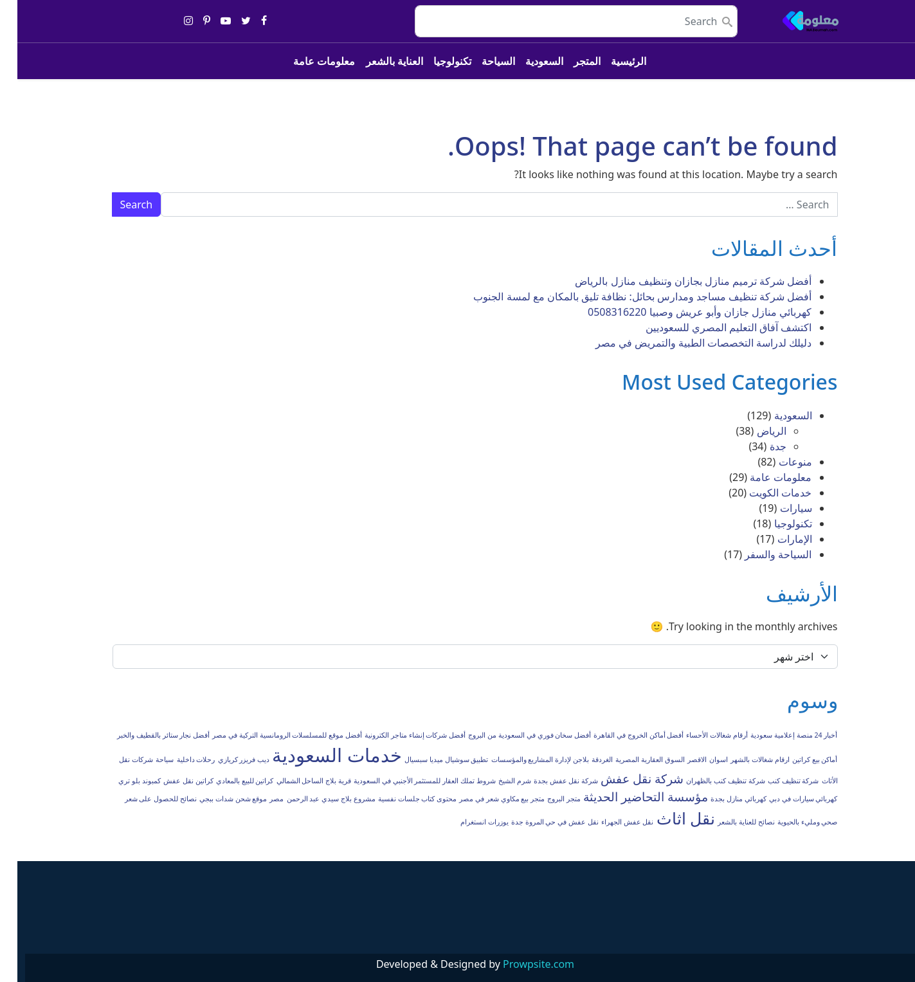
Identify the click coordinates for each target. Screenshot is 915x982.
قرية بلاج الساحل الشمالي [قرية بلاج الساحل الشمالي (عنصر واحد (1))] (296, 780)
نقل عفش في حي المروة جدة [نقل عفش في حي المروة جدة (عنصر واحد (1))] (537, 821)
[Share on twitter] (228, 21)
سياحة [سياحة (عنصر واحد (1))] (147, 759)
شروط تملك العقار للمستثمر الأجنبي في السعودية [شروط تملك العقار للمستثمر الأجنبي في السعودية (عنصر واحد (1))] (407, 780)
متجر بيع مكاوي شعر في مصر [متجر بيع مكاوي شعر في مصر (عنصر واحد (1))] (484, 798)
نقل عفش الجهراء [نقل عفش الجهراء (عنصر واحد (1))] (610, 821)
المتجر (569, 61)
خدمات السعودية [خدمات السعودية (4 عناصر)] (320, 755)
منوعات (778, 462)
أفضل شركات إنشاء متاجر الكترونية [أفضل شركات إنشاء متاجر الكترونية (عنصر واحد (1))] (397, 735)
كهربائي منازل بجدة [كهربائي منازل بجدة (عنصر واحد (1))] (721, 798)
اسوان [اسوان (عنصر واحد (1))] (701, 759)
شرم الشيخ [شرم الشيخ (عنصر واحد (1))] (497, 780)
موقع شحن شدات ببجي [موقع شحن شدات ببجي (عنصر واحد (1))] (215, 798)
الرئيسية (611, 61)
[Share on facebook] (246, 21)
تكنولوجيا (435, 61)
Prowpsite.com (521, 964)
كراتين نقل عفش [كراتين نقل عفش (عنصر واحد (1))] (171, 780)
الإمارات (777, 539)
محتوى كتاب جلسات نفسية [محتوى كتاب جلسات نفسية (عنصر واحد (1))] (400, 798)
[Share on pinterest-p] (189, 21)
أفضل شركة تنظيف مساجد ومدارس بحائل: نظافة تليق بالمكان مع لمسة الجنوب (625, 296)
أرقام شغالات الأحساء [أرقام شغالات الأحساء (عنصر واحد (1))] (699, 735)
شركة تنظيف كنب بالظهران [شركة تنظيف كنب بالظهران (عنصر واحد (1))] (708, 780)
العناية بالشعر (377, 61)
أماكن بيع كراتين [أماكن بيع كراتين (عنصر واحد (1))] (797, 759)
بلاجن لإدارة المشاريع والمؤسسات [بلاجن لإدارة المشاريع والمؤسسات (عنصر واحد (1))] (523, 759)
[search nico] (558, 21)
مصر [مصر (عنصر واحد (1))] (259, 798)
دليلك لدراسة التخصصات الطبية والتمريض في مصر (686, 343)
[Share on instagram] (171, 21)
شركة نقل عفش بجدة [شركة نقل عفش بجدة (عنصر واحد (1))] (548, 780)
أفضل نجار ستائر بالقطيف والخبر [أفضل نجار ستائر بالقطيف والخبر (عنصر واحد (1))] (146, 735)
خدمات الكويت (763, 493)
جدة (760, 446)
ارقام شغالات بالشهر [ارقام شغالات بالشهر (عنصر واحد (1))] (742, 759)
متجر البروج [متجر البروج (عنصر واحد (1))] (546, 798)
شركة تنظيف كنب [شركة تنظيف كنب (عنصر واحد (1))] (776, 780)
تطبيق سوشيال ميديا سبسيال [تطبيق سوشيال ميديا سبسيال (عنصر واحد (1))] (429, 759)
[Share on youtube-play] (208, 21)
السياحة (481, 61)
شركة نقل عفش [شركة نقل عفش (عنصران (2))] (624, 778)
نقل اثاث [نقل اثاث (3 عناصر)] (668, 818)
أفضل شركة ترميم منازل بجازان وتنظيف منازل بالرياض (675, 281)
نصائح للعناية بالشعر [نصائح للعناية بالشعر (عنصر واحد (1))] (728, 821)
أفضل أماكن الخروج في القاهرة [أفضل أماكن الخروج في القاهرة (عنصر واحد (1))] (621, 735)
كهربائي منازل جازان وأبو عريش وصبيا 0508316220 (682, 312)
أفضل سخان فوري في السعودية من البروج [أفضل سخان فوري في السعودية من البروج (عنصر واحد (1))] (512, 735)
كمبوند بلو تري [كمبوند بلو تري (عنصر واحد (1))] (122, 780)
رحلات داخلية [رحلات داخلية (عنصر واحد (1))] (178, 759)
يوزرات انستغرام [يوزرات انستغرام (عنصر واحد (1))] (467, 821)
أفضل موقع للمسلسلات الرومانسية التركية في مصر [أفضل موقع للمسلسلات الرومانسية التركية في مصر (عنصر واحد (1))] (270, 735)
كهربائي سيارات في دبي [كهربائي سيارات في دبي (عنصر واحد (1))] (786, 798)
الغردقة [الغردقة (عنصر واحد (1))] (584, 759)
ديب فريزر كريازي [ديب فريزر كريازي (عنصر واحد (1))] (227, 759)
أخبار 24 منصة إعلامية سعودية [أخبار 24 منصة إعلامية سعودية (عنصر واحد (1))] (776, 735)
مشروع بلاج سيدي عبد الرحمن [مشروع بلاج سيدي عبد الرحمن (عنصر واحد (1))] (313, 798)
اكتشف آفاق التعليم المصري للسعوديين (711, 327)
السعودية (527, 61)
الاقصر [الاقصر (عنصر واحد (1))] (679, 759)
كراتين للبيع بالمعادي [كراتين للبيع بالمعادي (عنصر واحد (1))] (228, 780)
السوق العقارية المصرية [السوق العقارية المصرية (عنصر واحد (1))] (632, 759)
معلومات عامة (307, 61)
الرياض (754, 431)
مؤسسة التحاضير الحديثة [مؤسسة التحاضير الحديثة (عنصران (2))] (628, 796)
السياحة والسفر (760, 554)
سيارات (779, 508)
